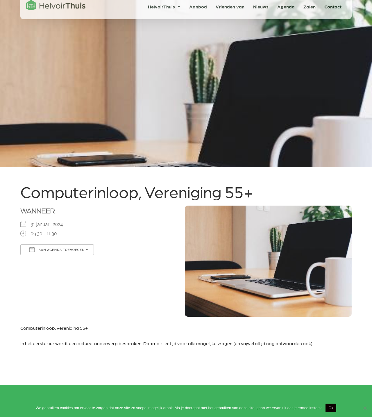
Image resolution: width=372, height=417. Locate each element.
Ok (330, 408)
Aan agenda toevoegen (57, 249)
